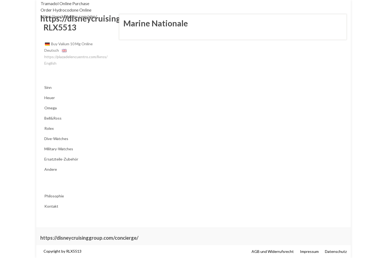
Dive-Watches (56, 138)
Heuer (49, 97)
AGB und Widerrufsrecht (273, 251)
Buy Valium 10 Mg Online (72, 43)
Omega (50, 108)
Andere (50, 169)
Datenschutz (336, 251)
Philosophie (54, 196)
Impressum (309, 251)
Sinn (48, 87)
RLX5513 (58, 27)
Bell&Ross (53, 118)
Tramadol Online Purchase (65, 3)
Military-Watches (58, 149)
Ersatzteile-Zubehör (61, 159)
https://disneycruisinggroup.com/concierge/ (89, 238)
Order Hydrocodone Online (66, 9)
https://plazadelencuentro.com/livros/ (76, 56)
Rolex (49, 128)
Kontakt (51, 206)
